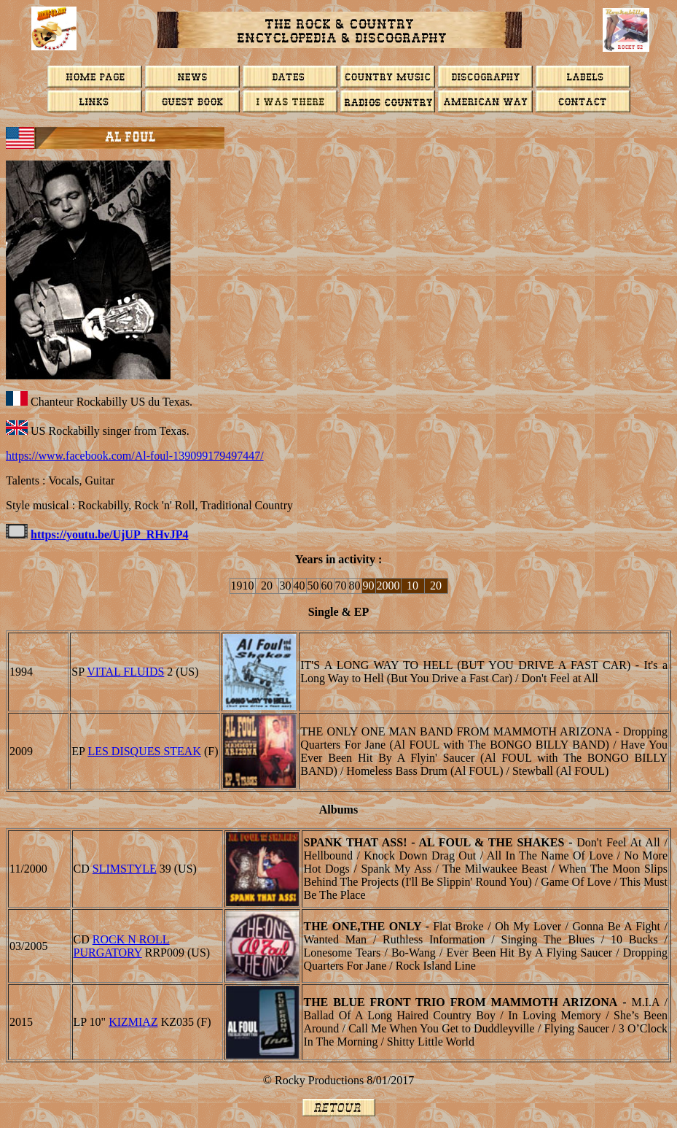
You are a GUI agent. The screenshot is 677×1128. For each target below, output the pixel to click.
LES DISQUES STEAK (144, 751)
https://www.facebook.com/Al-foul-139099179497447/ (135, 455)
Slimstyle (125, 868)
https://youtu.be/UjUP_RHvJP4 (109, 534)
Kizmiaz (133, 1022)
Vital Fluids (125, 671)
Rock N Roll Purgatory (122, 946)
